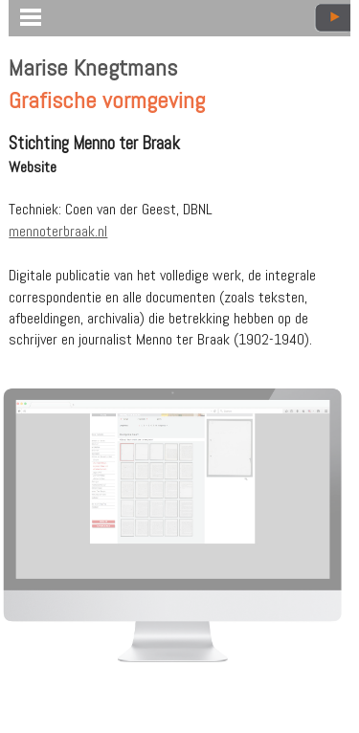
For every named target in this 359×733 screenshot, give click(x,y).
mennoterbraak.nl (58, 231)
